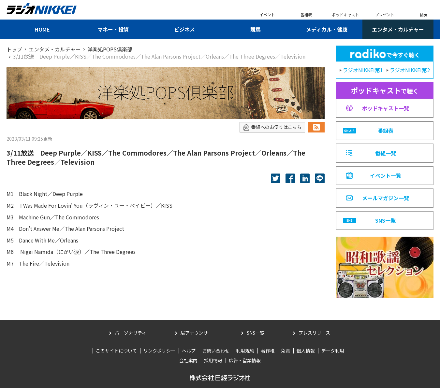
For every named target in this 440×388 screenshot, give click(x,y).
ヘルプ (189, 350)
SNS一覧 (255, 332)
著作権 (267, 350)
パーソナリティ (130, 332)
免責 (285, 350)
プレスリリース (314, 332)
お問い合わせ (215, 350)
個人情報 (306, 350)
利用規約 (245, 350)
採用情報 (213, 360)
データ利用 (332, 350)
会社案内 (188, 360)
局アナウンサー (197, 332)
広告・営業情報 (245, 360)
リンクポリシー (159, 350)
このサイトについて (116, 350)
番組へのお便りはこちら (272, 127)
